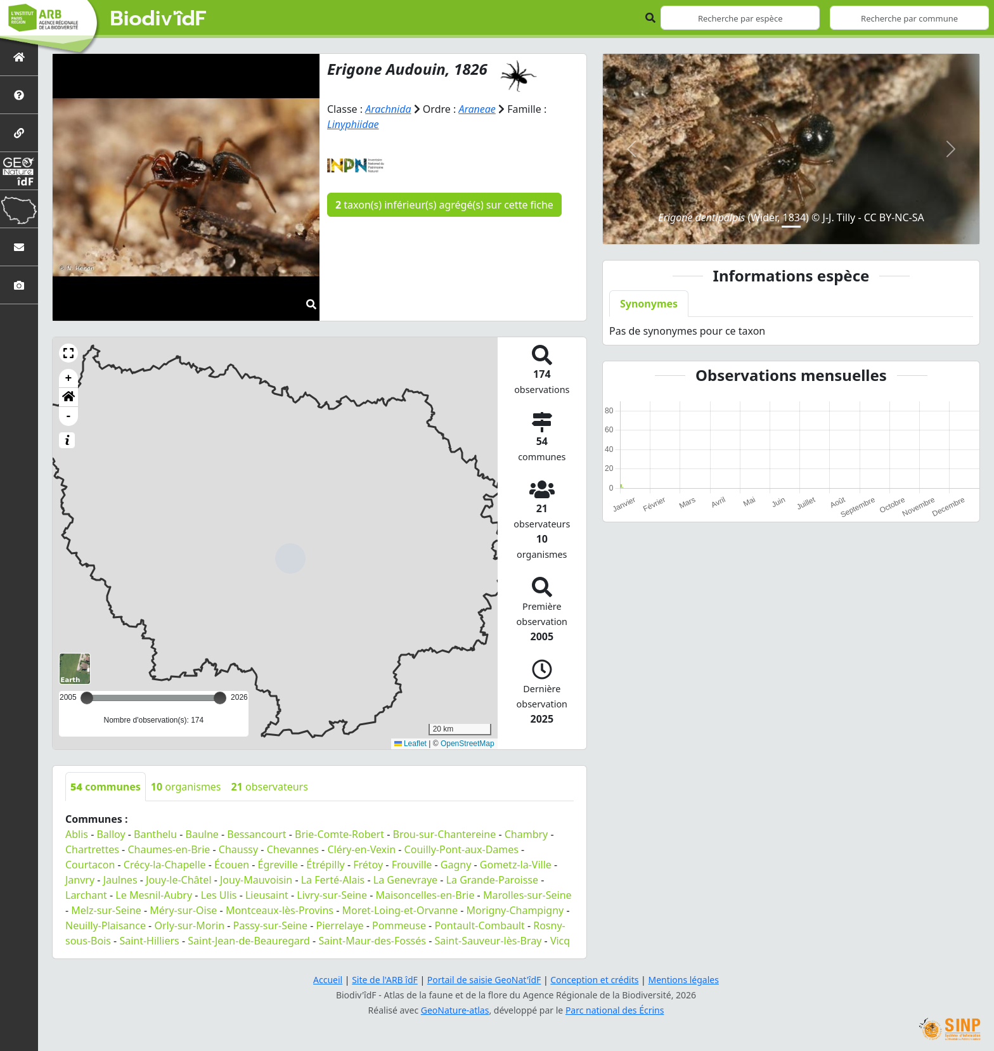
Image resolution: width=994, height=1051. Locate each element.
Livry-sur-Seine (332, 895)
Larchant (86, 895)
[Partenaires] (19, 133)
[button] (68, 353)
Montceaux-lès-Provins (279, 910)
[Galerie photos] (19, 285)
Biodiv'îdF (158, 19)
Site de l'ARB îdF (385, 980)
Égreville (278, 865)
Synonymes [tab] (649, 304)
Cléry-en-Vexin (361, 849)
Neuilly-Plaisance (105, 925)
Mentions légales (684, 980)
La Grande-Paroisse (492, 880)
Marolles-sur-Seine (527, 895)
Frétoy (368, 865)
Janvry (79, 880)
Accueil (327, 980)
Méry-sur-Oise (183, 910)
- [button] (68, 416)
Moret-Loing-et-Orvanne (400, 910)
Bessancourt (256, 834)
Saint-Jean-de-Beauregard (249, 941)
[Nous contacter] (19, 247)
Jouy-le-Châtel (178, 880)
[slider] (220, 698)
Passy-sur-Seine (270, 925)
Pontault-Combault (479, 925)
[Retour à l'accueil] (19, 56)
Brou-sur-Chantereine (444, 834)
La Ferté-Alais (333, 880)
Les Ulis (219, 895)
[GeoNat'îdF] (19, 171)
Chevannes (293, 849)
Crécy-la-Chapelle (165, 865)
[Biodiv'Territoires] (19, 209)
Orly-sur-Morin (189, 925)
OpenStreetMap (467, 743)
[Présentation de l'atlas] (19, 94)
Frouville (412, 865)
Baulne (202, 834)
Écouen (231, 865)
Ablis (76, 834)
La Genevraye (405, 880)
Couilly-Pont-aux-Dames (461, 849)
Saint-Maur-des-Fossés (372, 941)
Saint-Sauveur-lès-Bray (487, 941)
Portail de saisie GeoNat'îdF (484, 980)
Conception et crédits (594, 980)
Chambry (526, 834)
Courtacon (90, 865)
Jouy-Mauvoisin (256, 880)
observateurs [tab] (269, 787)
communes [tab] (105, 787)
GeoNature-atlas (455, 1010)
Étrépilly (325, 865)
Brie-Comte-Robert (339, 834)
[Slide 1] (791, 226)
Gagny (456, 865)
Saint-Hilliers (149, 941)
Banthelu (155, 834)
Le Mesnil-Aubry (153, 895)
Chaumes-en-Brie (168, 849)
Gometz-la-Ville (516, 865)
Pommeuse (399, 925)
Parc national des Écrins (614, 1010)
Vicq (560, 941)
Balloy (110, 834)
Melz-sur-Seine (106, 910)
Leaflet (410, 743)
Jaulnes (120, 880)
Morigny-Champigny (515, 910)
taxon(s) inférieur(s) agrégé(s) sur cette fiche (444, 205)
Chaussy (238, 849)
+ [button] (68, 378)
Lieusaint (266, 895)
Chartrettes (92, 849)
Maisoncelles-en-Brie (425, 895)
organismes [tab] (186, 787)
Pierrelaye (340, 925)
